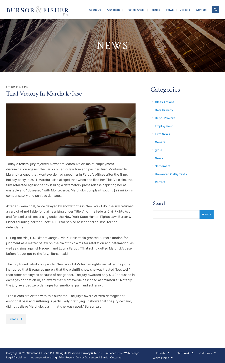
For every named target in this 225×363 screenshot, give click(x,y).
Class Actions (164, 102)
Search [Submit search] (206, 214)
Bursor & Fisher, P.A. (42, 353)
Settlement (162, 166)
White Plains (163, 358)
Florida (162, 353)
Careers (185, 9)
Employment (164, 126)
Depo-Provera (165, 118)
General (160, 142)
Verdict (160, 182)
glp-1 (158, 150)
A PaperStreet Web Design (122, 353)
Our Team (113, 9)
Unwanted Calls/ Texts (171, 174)
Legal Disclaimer (16, 357)
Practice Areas (135, 9)
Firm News (162, 134)
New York (185, 353)
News (170, 9)
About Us (95, 9)
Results (155, 9)
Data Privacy (164, 110)
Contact (201, 9)
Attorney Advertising (44, 357)
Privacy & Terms (91, 353)
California (207, 353)
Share (16, 319)
